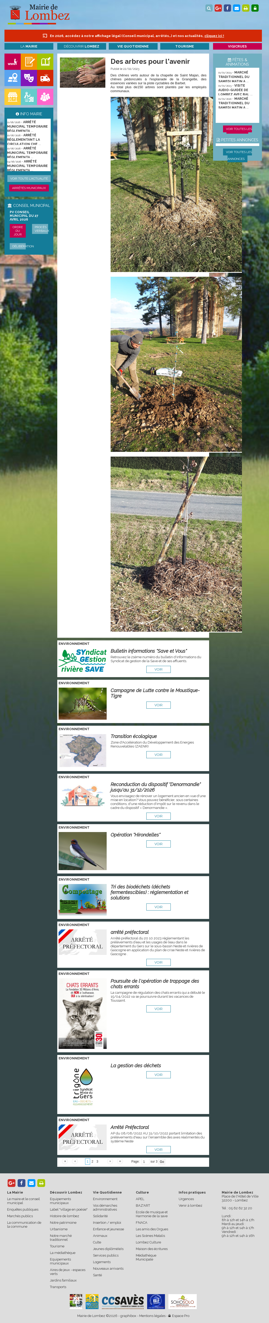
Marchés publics (20, 1216)
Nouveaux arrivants (108, 1268)
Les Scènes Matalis (150, 1236)
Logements (102, 1262)
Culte (97, 1242)
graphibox (128, 1316)
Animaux (100, 1236)
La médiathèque (62, 1253)
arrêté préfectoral (130, 932)
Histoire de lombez (64, 1216)
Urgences (186, 1199)
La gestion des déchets (136, 1065)
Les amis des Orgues (152, 1229)
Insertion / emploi (107, 1223)
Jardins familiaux (63, 1280)
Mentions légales (152, 1316)
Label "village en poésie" (68, 1209)
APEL (140, 1199)
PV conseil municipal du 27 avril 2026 (24, 215)
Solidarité (100, 1216)
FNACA (141, 1223)
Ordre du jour (18, 230)
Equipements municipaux (60, 1201)
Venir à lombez (190, 1205)
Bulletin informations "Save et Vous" (149, 651)
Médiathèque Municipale (146, 1257)
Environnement (105, 1199)
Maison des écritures (152, 1249)
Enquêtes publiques (22, 1209)
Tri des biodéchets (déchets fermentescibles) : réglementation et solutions (149, 892)
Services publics (105, 1255)
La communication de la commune (24, 1224)
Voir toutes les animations (239, 132)
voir (158, 669)
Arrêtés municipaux (29, 188)
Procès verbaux (42, 229)
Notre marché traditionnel (61, 1238)
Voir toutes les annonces (239, 155)
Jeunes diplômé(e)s (108, 1249)
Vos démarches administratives (105, 1207)
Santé (97, 1275)
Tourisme (57, 1246)
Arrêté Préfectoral (130, 1127)
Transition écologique (134, 736)
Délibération (23, 246)
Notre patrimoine (63, 1223)
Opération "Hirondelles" (135, 835)
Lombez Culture (148, 1242)
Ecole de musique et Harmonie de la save (152, 1214)
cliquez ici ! (214, 36)
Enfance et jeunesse (108, 1229)
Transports (58, 1287)
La (28, 46)
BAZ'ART (143, 1205)
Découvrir (81, 46)
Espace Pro (178, 1316)
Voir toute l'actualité (29, 178)
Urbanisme (59, 1229)
